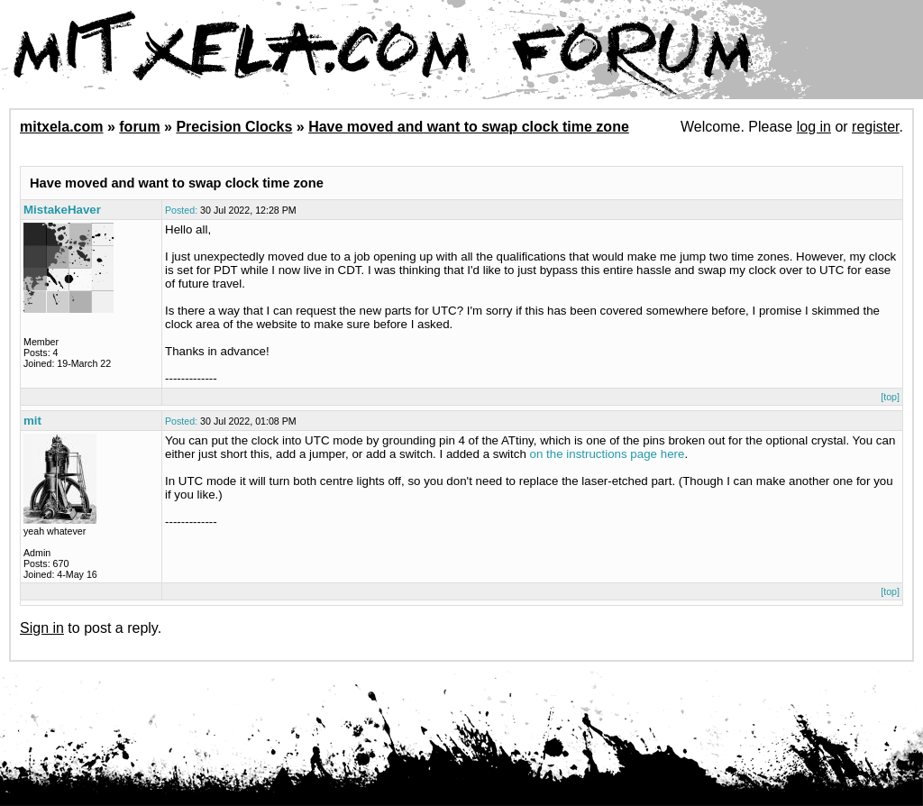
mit (32, 420)
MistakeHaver (62, 209)
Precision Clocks (234, 126)
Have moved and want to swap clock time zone (468, 126)
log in (814, 126)
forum (139, 126)
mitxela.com (61, 126)
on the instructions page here (607, 454)
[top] (890, 396)
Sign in (42, 628)
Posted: (181, 210)
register (875, 126)
